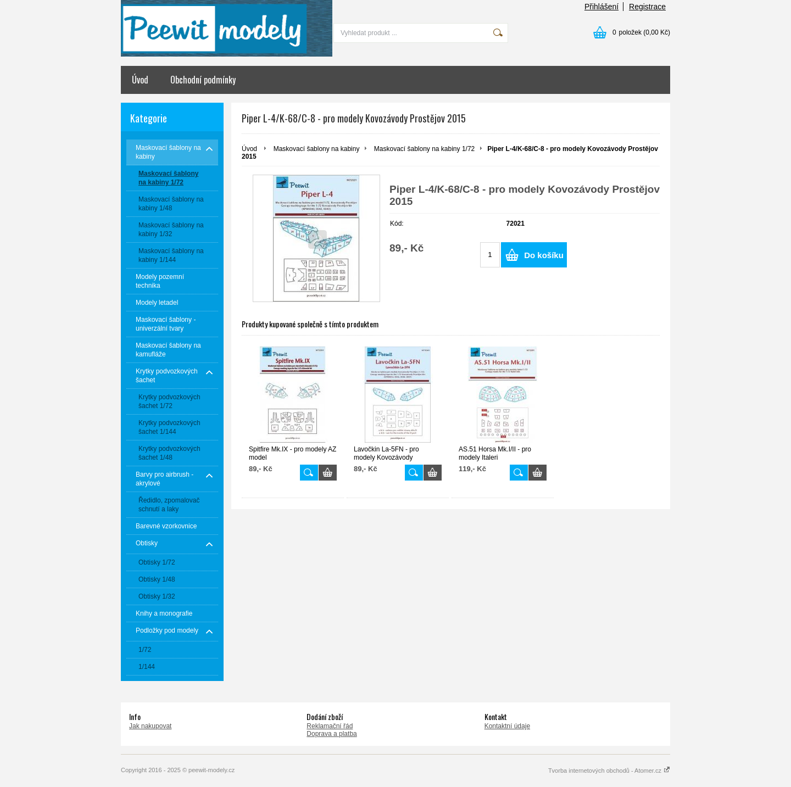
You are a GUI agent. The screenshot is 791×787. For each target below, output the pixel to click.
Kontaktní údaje (507, 726)
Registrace (647, 6)
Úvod (140, 79)
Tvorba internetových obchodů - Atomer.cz (609, 770)
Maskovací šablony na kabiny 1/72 (424, 149)
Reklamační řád (330, 726)
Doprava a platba (331, 734)
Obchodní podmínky (203, 79)
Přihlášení (601, 6)
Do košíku (544, 255)
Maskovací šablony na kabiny (317, 149)
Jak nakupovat (150, 726)
